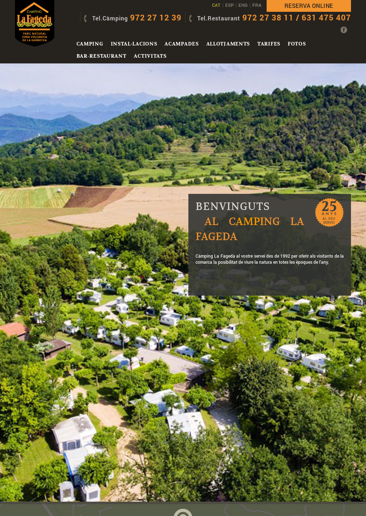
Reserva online (309, 5)
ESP (229, 5)
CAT (216, 5)
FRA (256, 5)
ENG (243, 5)
